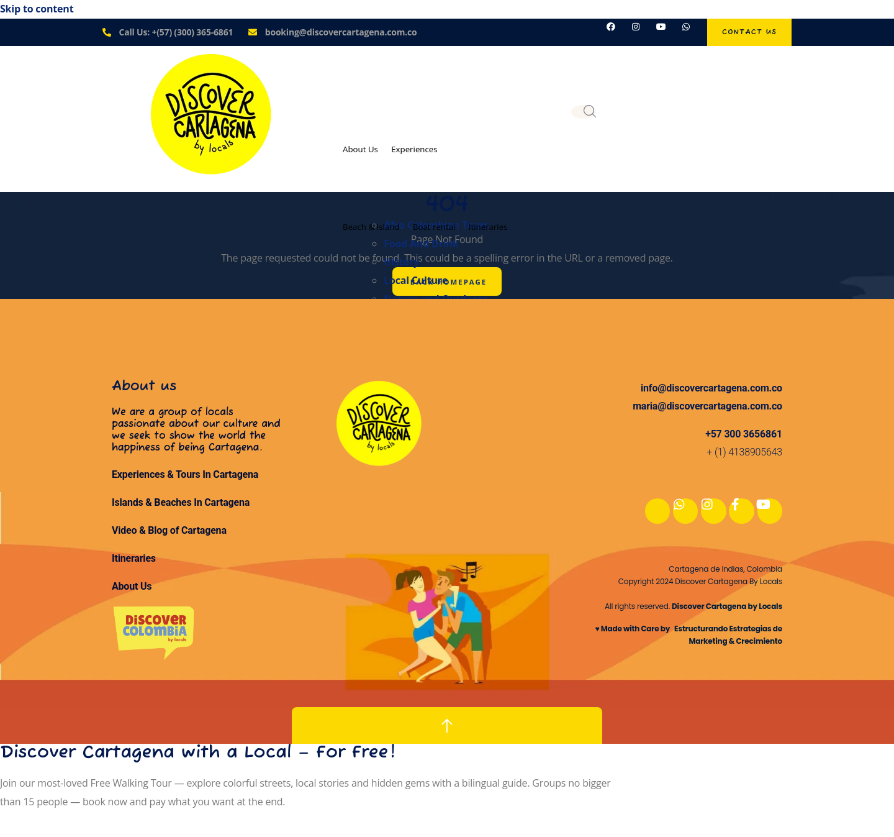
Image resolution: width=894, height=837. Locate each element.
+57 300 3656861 (743, 437)
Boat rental (451, 221)
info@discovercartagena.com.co (711, 391)
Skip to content (36, 9)
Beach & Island (377, 221)
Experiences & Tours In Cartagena (185, 478)
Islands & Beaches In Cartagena (181, 506)
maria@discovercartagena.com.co (707, 409)
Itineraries (516, 221)
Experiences (429, 147)
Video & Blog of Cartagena (169, 533)
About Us (364, 147)
